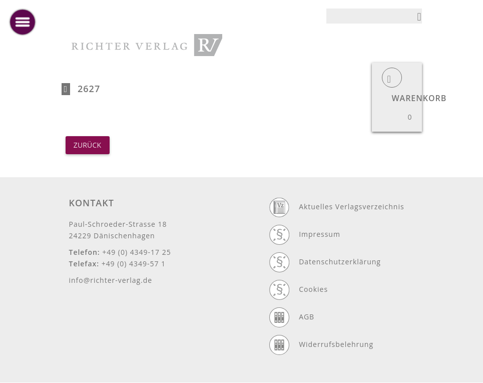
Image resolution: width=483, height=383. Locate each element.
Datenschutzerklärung (340, 261)
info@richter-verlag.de (111, 280)
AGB (306, 316)
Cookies (313, 289)
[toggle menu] (22, 22)
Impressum (319, 234)
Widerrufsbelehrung (336, 344)
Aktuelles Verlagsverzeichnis (351, 206)
